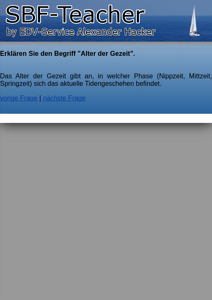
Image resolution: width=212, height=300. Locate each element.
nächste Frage (64, 98)
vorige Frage (19, 98)
